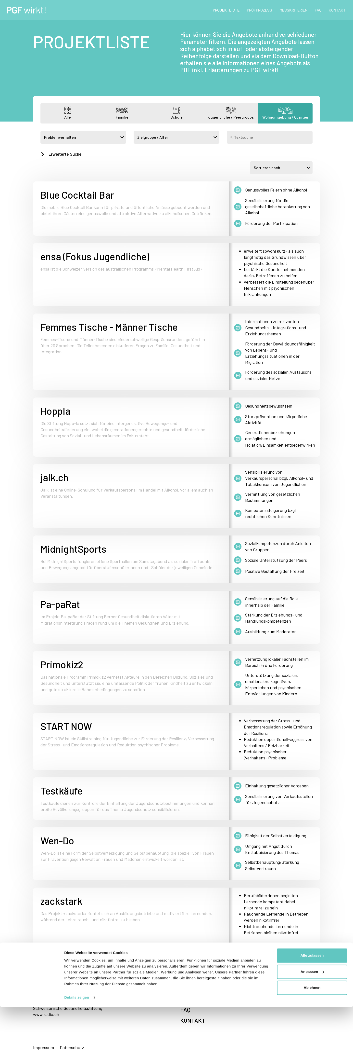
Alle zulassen (312, 1004)
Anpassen (312, 1020)
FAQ (318, 10)
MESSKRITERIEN (293, 10)
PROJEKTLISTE (226, 10)
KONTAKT (337, 10)
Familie (122, 113)
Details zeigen (76, 1046)
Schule (176, 113)
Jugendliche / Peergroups (231, 113)
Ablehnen (312, 1036)
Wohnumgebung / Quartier (285, 113)
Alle (67, 113)
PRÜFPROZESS (259, 10)
